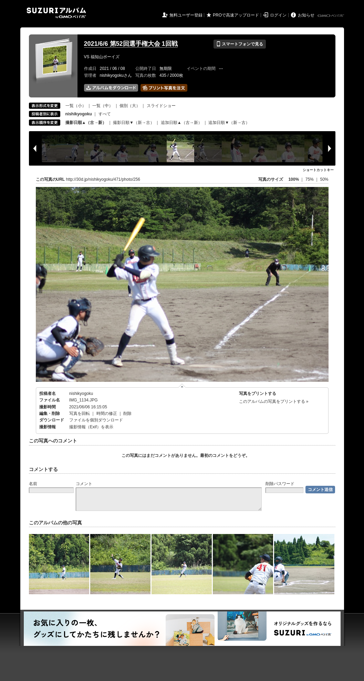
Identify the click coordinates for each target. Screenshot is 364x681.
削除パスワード (280, 483)
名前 (33, 483)
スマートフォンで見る (239, 44)
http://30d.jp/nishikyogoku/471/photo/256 (103, 179)
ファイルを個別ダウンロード (96, 420)
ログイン (278, 15)
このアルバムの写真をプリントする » (274, 401)
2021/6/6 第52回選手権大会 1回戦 (131, 43)
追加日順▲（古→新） (181, 122)
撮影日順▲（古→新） (86, 122)
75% (310, 179)
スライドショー (161, 105)
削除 (127, 413)
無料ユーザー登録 (185, 15)
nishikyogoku (81, 393)
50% (324, 179)
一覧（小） (75, 105)
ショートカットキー (318, 170)
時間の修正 (106, 413)
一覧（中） (102, 105)
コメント (84, 483)
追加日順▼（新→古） (229, 122)
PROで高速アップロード (236, 15)
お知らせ (306, 15)
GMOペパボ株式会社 (331, 15)
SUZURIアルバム (56, 13)
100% (293, 179)
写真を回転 (79, 413)
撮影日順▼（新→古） (133, 122)
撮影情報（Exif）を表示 (91, 427)
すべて (104, 114)
